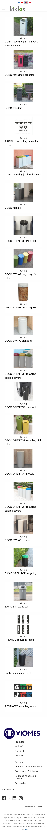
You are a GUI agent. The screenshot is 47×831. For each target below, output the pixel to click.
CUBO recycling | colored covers (23, 174)
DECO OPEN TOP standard (20, 407)
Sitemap (19, 762)
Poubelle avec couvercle (18, 673)
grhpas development (33, 806)
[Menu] (3, 9)
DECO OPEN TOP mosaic (19, 473)
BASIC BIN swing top (16, 606)
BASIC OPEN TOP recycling (20, 573)
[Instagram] (21, 798)
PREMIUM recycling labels (19, 639)
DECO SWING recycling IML (21, 307)
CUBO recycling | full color (19, 75)
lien (26, 829)
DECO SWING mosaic (17, 540)
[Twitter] (9, 798)
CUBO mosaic (13, 207)
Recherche (20, 783)
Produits (19, 742)
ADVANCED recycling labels (20, 706)
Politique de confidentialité (29, 766)
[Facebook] (4, 798)
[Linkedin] (14, 798)
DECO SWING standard (18, 340)
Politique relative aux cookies (26, 777)
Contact (19, 755)
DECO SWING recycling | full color (21, 276)
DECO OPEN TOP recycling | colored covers (21, 376)
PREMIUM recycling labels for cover (21, 143)
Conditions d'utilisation (27, 771)
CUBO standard (13, 108)
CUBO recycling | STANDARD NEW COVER (21, 43)
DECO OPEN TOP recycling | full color (23, 442)
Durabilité (20, 751)
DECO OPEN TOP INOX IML (21, 241)
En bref (18, 746)
